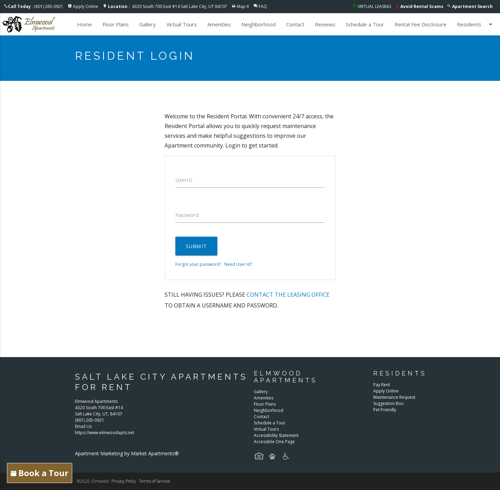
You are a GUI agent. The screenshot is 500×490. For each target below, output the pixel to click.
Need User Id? (238, 264)
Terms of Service (154, 481)
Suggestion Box (388, 403)
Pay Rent (381, 385)
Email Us (83, 427)
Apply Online (85, 6)
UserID (184, 179)
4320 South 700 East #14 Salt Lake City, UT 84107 (167, 6)
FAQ (263, 6)
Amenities (219, 24)
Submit (196, 246)
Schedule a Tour (365, 24)
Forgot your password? (198, 264)
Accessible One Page (274, 442)
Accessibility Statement (276, 435)
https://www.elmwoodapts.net (104, 433)
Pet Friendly (384, 410)
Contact (295, 24)
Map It (243, 6)
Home (84, 24)
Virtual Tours (181, 24)
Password (187, 214)
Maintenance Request (394, 397)
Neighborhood (258, 24)
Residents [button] (476, 24)
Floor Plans (115, 24)
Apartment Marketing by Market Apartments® (127, 453)
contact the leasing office (288, 294)
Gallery (147, 24)
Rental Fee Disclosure (420, 24)
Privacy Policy (123, 481)
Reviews (325, 24)
